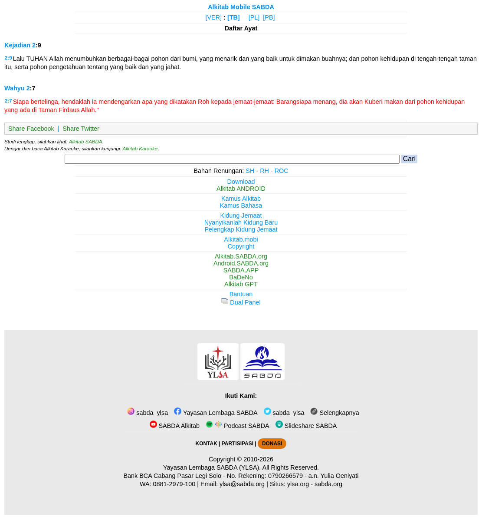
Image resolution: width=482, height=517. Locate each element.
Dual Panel (240, 302)
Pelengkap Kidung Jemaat (240, 229)
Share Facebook (31, 128)
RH (264, 170)
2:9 (8, 57)
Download (241, 181)
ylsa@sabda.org (242, 484)
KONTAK (206, 444)
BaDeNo (240, 277)
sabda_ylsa (147, 412)
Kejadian (17, 45)
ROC (282, 170)
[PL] (254, 17)
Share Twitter (80, 128)
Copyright (241, 246)
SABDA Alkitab (175, 425)
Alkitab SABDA (85, 141)
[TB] (233, 17)
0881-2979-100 (174, 484)
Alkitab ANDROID (241, 188)
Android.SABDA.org (241, 263)
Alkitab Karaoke (140, 148)
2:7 (8, 100)
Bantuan (241, 294)
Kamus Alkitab (241, 198)
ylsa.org (298, 484)
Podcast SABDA (237, 425)
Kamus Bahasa (241, 205)
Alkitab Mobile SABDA (241, 6)
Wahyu (14, 88)
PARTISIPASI (237, 444)
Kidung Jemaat (241, 215)
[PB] (269, 17)
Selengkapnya (334, 412)
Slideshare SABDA (306, 425)
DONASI (272, 444)
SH (250, 170)
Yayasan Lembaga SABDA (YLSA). (212, 467)
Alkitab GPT (241, 284)
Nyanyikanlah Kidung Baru (241, 222)
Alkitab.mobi (241, 239)
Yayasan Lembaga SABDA (215, 412)
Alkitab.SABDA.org (241, 256)
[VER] (214, 17)
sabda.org (328, 484)
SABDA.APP (241, 270)
